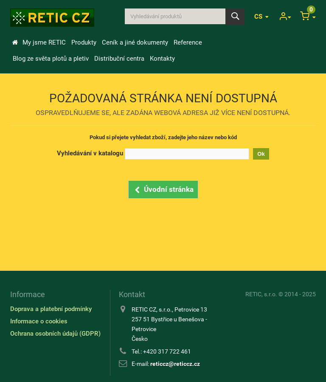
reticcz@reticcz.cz (175, 363)
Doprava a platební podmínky (51, 309)
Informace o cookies (38, 321)
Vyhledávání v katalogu (90, 153)
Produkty (83, 42)
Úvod (15, 42)
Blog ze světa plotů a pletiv (51, 58)
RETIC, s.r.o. (261, 294)
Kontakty (162, 58)
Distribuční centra (119, 58)
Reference (188, 42)
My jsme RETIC (44, 42)
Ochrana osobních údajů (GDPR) (55, 333)
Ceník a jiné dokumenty (135, 42)
